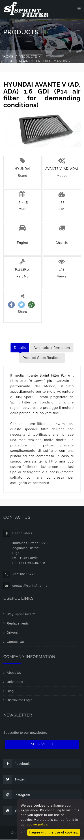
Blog (10, 691)
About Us (14, 673)
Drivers (12, 633)
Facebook (16, 763)
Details (20, 348)
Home (8, 57)
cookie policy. (37, 824)
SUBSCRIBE (42, 744)
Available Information (52, 348)
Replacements (18, 624)
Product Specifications (42, 358)
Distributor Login (20, 700)
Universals (15, 682)
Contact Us (15, 642)
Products (28, 57)
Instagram (16, 795)
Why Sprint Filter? (21, 614)
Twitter (14, 779)
